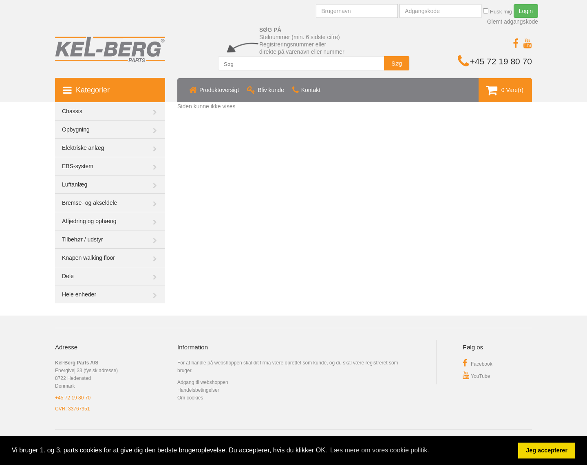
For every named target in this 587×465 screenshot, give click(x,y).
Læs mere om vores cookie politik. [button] (379, 450)
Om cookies (190, 398)
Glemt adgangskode (512, 21)
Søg (396, 63)
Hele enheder (79, 294)
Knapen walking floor (88, 257)
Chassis (72, 111)
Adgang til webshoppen (202, 382)
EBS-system (77, 166)
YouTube (476, 376)
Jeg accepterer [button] (546, 450)
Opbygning (76, 129)
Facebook (477, 364)
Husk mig (497, 11)
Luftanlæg (74, 184)
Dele (68, 276)
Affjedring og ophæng (89, 221)
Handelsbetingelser (198, 390)
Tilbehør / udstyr (82, 239)
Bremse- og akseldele (89, 203)
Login (526, 11)
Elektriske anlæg (83, 148)
